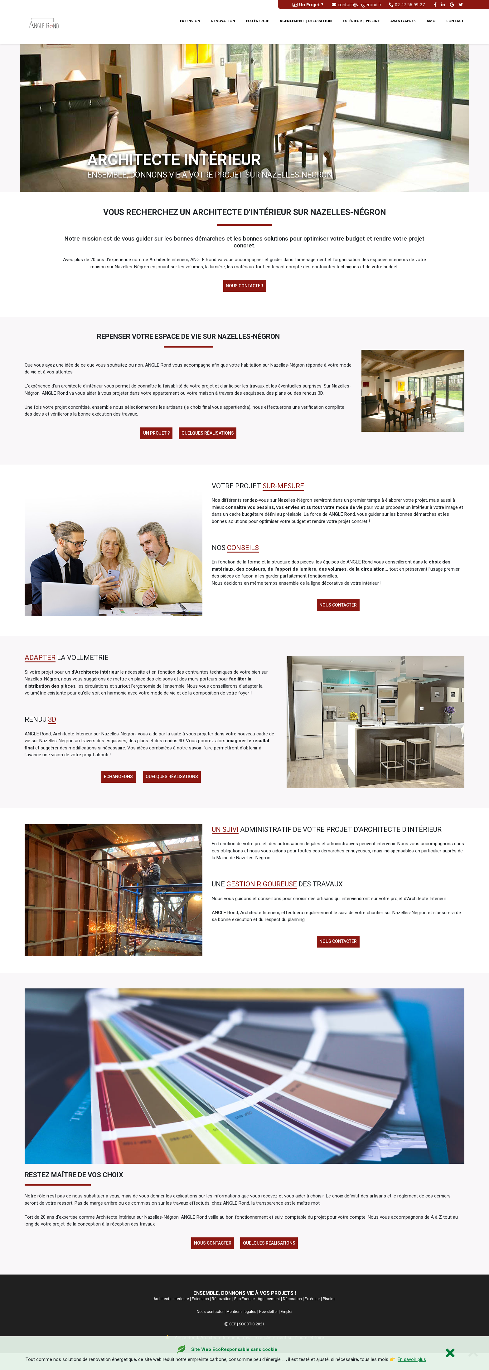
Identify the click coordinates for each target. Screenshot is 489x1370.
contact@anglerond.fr (356, 4)
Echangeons (116, 786)
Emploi (286, 1328)
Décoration (292, 1316)
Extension (190, 27)
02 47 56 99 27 (407, 4)
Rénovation (221, 1316)
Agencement (269, 1316)
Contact (455, 27)
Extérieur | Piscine (361, 27)
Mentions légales (241, 1328)
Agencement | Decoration (306, 27)
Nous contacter (244, 287)
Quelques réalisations (209, 437)
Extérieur (312, 1316)
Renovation (223, 27)
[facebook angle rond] (436, 4)
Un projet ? (154, 437)
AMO (431, 27)
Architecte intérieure (171, 1316)
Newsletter (268, 1328)
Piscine (329, 1316)
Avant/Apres (403, 27)
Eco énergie (257, 27)
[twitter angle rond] (461, 4)
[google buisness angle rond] (452, 4)
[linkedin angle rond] (444, 4)
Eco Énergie (244, 1316)
